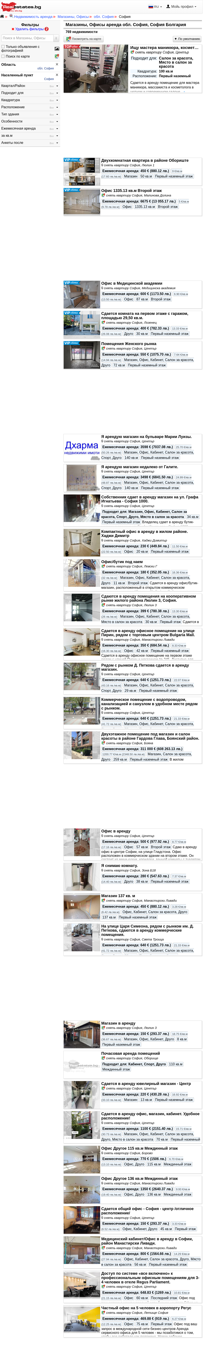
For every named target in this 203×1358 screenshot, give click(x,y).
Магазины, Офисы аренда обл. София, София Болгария (126, 24)
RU (155, 6)
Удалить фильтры (30, 29)
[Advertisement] (132, 125)
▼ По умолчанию (187, 39)
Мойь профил (181, 7)
